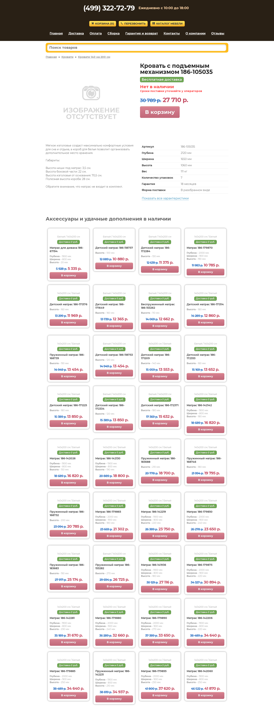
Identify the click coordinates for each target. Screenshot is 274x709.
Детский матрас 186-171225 (68, 405)
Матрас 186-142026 (63, 458)
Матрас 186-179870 (200, 247)
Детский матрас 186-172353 (201, 356)
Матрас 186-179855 (153, 671)
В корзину (160, 112)
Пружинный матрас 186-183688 (158, 460)
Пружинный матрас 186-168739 (67, 356)
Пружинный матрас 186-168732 (67, 513)
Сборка (114, 33)
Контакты (172, 33)
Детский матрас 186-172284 (155, 249)
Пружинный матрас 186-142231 (112, 672)
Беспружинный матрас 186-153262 (158, 306)
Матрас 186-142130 (107, 458)
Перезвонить (133, 23)
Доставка (76, 33)
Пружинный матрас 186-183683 (67, 566)
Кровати (67, 57)
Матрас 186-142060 (200, 671)
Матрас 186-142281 (62, 618)
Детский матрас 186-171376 (68, 304)
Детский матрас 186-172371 (159, 405)
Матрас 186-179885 (62, 671)
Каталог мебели (167, 23)
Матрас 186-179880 (108, 618)
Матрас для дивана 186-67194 (66, 249)
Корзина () (102, 23)
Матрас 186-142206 (200, 618)
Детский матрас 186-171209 (155, 356)
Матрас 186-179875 (199, 565)
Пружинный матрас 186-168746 (204, 460)
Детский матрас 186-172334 (109, 407)
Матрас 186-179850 (200, 511)
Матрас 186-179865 (108, 511)
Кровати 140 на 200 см (94, 57)
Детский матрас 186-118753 (114, 354)
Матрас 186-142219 (153, 511)
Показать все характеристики (165, 198)
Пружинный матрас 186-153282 (112, 566)
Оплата (96, 33)
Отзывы (217, 33)
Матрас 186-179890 (154, 618)
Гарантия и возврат (141, 33)
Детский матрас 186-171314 (205, 304)
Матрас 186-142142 (199, 405)
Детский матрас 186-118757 (114, 247)
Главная (56, 33)
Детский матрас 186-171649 (109, 306)
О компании (196, 33)
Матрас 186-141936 (153, 565)
